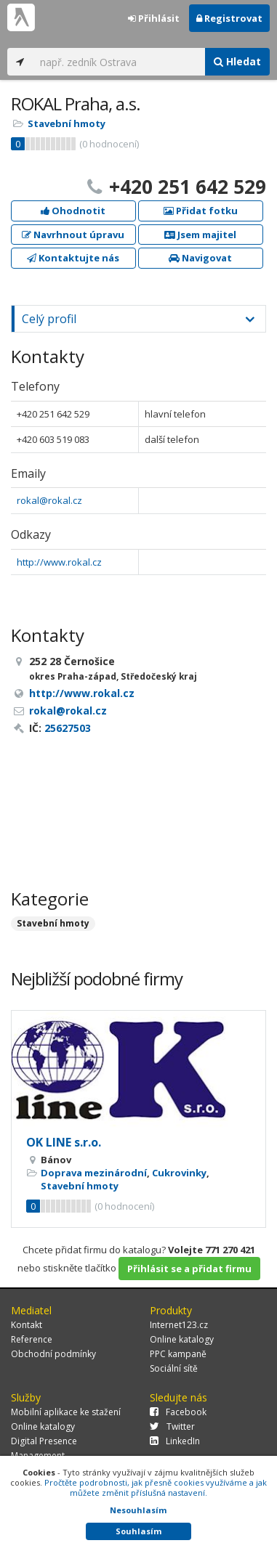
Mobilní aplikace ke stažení (66, 1412)
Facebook (178, 1412)
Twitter (172, 1426)
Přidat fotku (201, 210)
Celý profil (49, 319)
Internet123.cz (179, 1325)
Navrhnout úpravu (73, 234)
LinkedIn (175, 1441)
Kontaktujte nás (73, 257)
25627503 (67, 728)
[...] (119, 62)
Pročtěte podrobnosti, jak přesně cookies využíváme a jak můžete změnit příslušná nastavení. (155, 1487)
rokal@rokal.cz (49, 500)
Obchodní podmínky (53, 1354)
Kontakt (26, 1325)
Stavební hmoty (66, 123)
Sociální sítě (174, 1368)
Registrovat (229, 18)
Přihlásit (154, 18)
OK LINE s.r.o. (63, 1142)
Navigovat (200, 257)
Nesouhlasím (138, 1510)
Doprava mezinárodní (94, 1172)
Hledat (237, 61)
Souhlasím (138, 1531)
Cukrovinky (179, 1172)
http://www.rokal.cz (59, 562)
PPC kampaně (178, 1354)
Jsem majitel (200, 234)
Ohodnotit (73, 210)
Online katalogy (182, 1339)
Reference (31, 1339)
